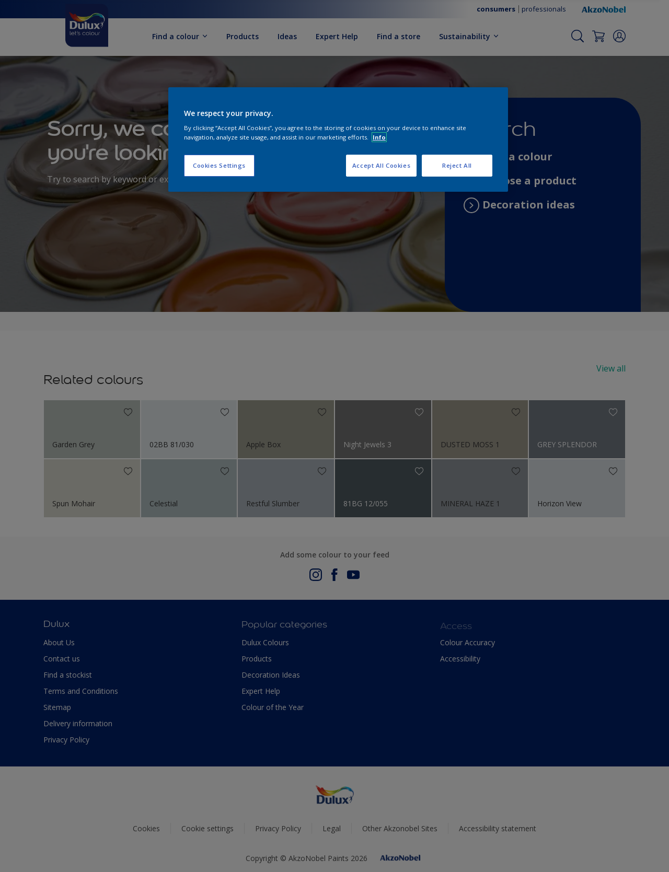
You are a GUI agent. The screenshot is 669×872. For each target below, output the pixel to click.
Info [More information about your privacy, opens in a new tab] (379, 137)
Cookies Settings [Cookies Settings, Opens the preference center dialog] (219, 165)
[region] (338, 139)
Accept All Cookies (381, 165)
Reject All (457, 165)
